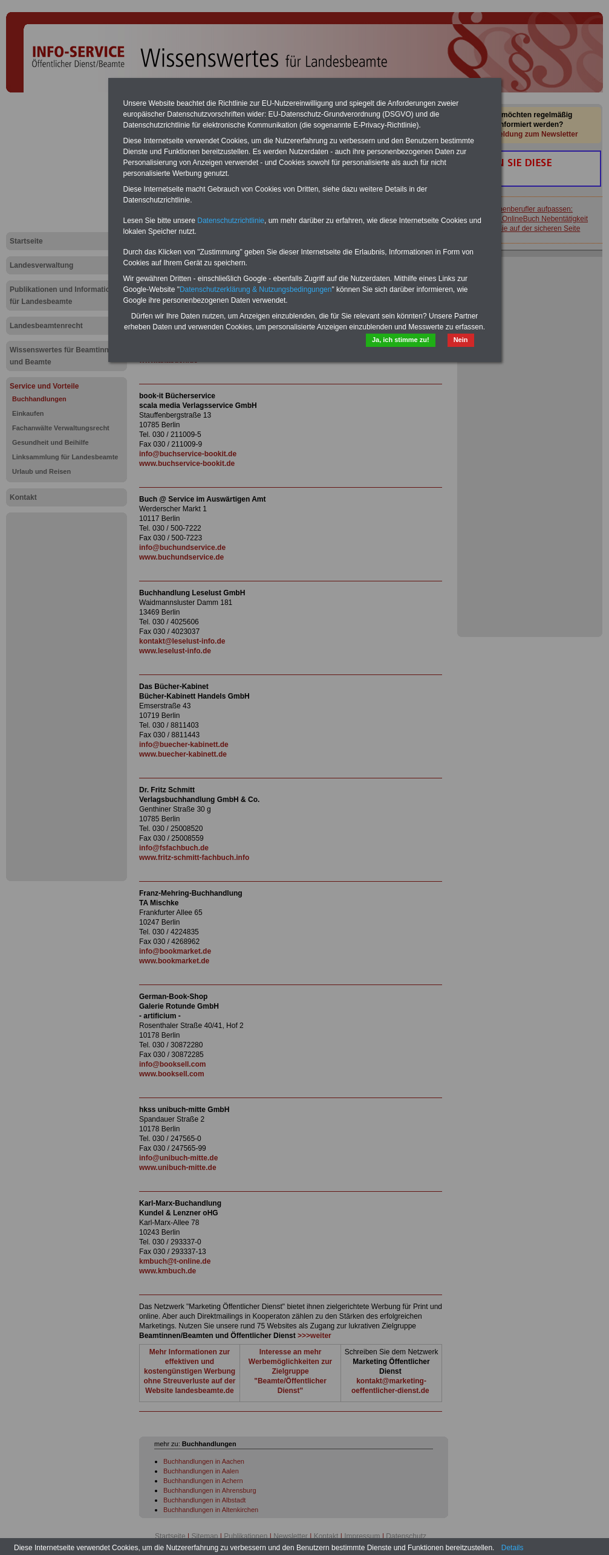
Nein (461, 339)
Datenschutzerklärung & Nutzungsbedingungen (256, 289)
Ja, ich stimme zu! (400, 339)
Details (512, 1548)
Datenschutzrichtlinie (230, 220)
